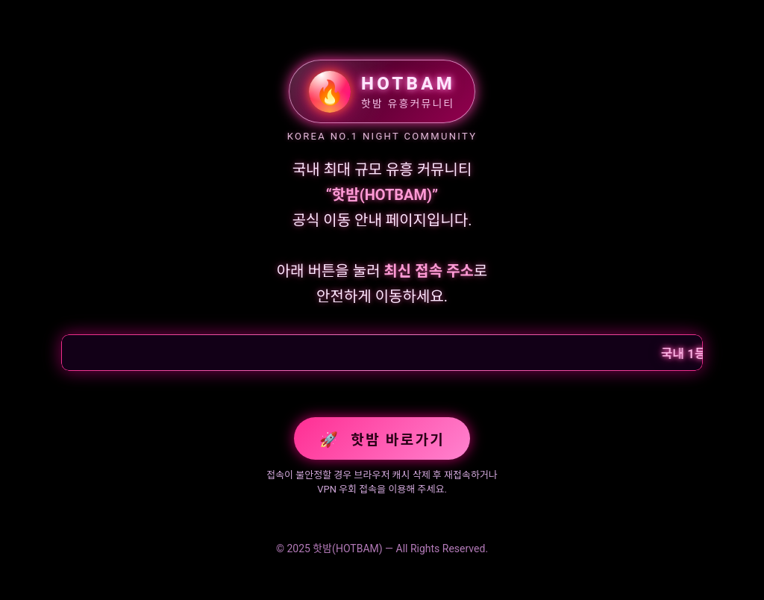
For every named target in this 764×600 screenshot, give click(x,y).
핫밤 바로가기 (382, 440)
